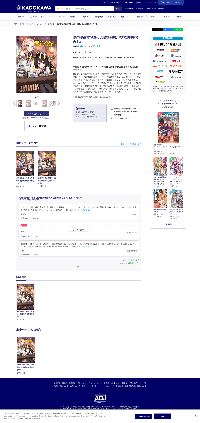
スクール (179, 17)
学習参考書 (100, 17)
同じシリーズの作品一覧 (130, 144)
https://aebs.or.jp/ (90, 386)
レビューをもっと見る (129, 260)
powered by (129, 263)
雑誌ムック (127, 17)
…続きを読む (86, 210)
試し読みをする (36, 114)
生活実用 (113, 17)
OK (162, 416)
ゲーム (153, 17)
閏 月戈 (97, 46)
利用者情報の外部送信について (135, 360)
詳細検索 (129, 9)
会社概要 (57, 357)
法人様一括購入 (121, 357)
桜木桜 (80, 46)
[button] (58, 104)
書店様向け (110, 357)
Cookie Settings (143, 416)
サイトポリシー (105, 360)
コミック (60, 17)
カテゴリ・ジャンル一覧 (111, 3)
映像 (140, 17)
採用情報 (72, 357)
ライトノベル (47, 17)
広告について (82, 357)
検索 (118, 9)
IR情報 (64, 357)
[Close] (196, 416)
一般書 (73, 17)
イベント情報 (158, 9)
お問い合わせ (75, 360)
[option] (27, 302)
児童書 (86, 17)
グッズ (166, 17)
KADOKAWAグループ (137, 357)
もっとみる (167, 224)
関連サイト (142, 3)
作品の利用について (61, 360)
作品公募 (153, 3)
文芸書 (20, 17)
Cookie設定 (117, 360)
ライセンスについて (96, 357)
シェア (169, 29)
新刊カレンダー (143, 9)
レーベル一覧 (128, 3)
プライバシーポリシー (90, 360)
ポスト (158, 29)
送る (179, 29)
